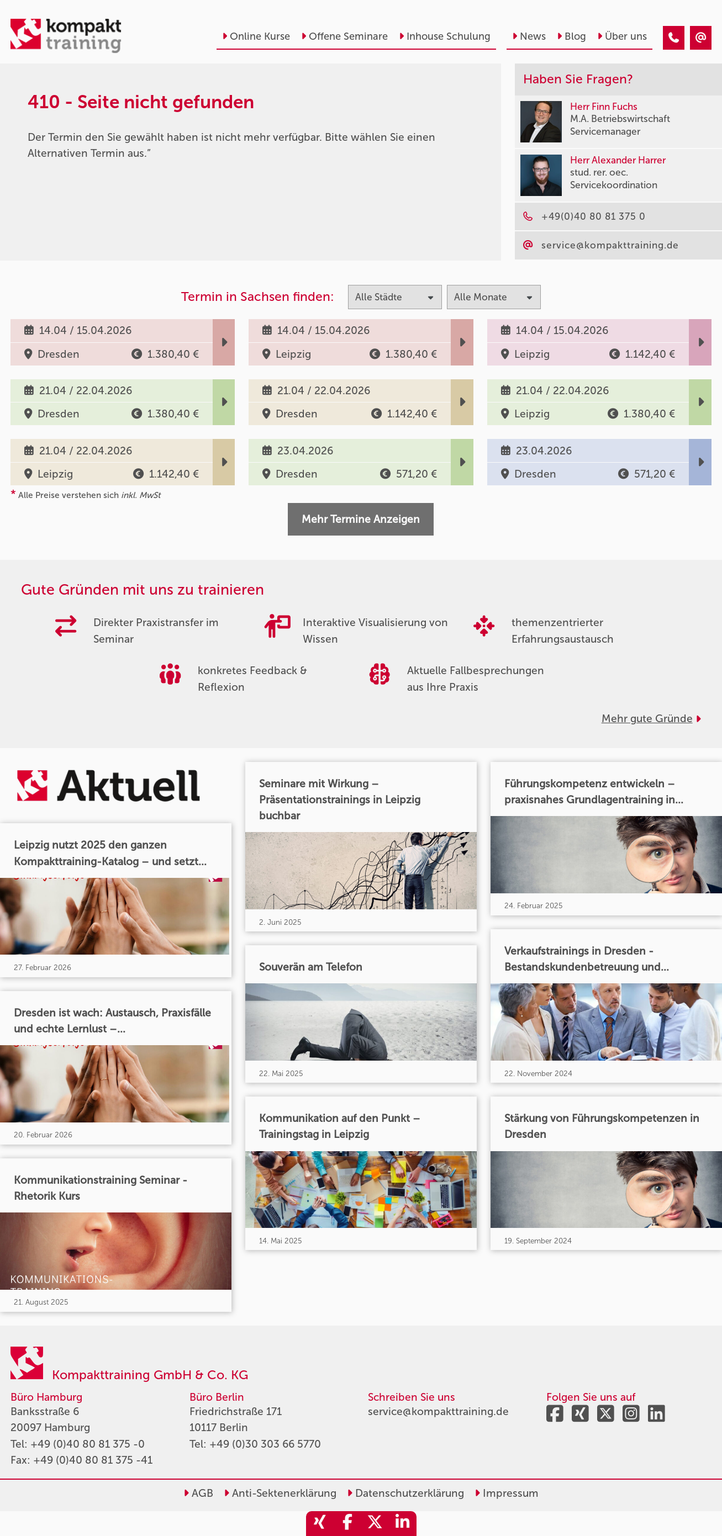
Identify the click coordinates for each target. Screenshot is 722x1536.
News (529, 36)
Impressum (507, 1493)
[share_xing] (320, 1523)
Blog (571, 36)
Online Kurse (256, 36)
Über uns (622, 36)
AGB (198, 1493)
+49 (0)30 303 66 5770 (265, 1444)
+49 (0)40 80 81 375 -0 (87, 1444)
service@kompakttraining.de (438, 1411)
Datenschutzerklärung (405, 1493)
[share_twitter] (375, 1523)
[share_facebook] (347, 1523)
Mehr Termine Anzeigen (361, 519)
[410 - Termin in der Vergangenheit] (673, 38)
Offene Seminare (344, 36)
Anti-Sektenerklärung (280, 1493)
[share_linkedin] (403, 1523)
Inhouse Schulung (445, 36)
